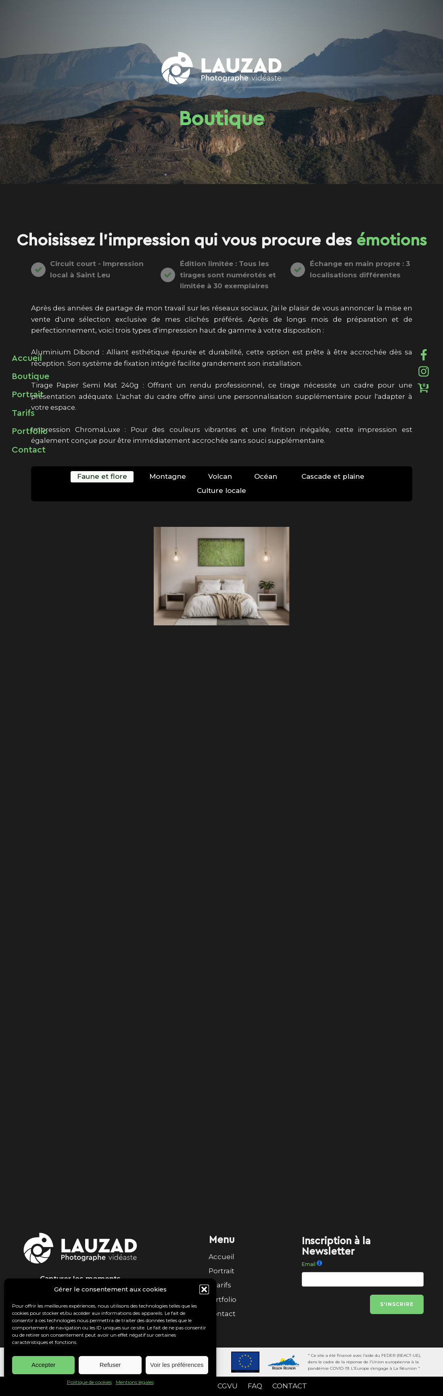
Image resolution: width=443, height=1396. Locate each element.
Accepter (43, 1364)
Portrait (221, 1271)
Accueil (221, 1257)
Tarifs (221, 1285)
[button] (204, 1289)
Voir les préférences (177, 1364)
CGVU (227, 1386)
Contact (222, 1314)
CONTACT (289, 1386)
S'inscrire (397, 1304)
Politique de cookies (89, 1382)
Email (309, 1264)
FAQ (255, 1386)
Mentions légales (135, 1382)
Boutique (30, 376)
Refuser (110, 1364)
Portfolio (221, 1299)
